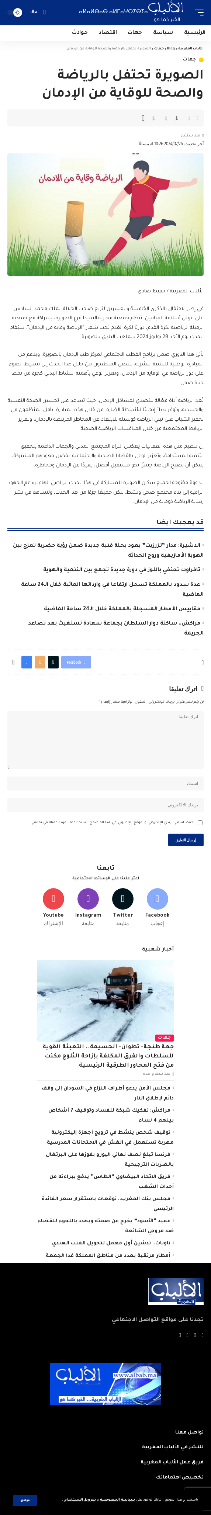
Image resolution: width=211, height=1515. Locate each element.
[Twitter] (123, 907)
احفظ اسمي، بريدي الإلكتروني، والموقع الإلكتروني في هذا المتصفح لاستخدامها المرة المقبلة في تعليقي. (112, 823)
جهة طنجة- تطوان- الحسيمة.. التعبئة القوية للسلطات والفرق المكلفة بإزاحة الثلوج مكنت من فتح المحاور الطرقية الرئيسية (108, 1056)
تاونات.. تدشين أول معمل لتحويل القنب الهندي (111, 1243)
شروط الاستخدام (79, 1500)
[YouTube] (187, 1336)
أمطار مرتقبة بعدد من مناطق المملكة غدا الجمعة (108, 1256)
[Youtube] (53, 907)
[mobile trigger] (197, 12)
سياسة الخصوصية (117, 1500)
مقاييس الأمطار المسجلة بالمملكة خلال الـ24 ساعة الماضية (122, 609)
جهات (189, 60)
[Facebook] (157, 907)
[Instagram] (88, 907)
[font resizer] (34, 12)
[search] (44, 12)
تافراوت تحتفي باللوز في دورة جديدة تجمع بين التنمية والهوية (121, 570)
